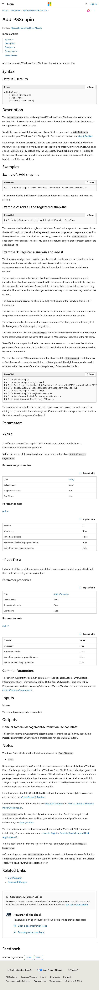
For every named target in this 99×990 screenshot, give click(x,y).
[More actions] (94, 10)
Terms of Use (40, 981)
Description (10, 43)
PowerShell (15, 10)
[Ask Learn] (89, 10)
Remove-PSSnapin (17, 881)
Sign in (93, 3)
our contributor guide (77, 904)
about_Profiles (85, 136)
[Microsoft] (49, 4)
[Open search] (86, 4)
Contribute (55, 976)
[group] (49, 390)
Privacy (66, 976)
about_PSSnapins (54, 803)
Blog (42, 976)
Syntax (9, 39)
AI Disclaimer (12, 976)
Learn (4, 10)
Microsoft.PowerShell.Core (35, 10)
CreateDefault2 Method (33, 797)
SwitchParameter (61, 594)
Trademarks (55, 981)
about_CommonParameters (16, 690)
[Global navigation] (3, 4)
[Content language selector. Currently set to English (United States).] (19, 970)
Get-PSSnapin (15, 877)
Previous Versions (29, 976)
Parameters (11, 51)
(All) (5, 511)
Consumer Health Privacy (17, 981)
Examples (10, 47)
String (71, 479)
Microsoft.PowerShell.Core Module (26, 27)
